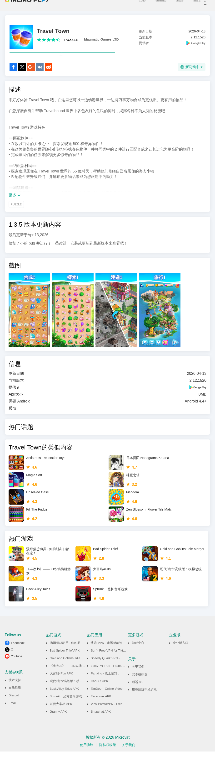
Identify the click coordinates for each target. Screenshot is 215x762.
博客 (135, 5)
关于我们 (138, 677)
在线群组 (15, 698)
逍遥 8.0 (137, 692)
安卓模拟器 (139, 685)
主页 (190, 5)
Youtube (16, 666)
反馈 (12, 419)
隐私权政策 (107, 755)
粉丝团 (155, 5)
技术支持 (15, 690)
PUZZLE (71, 40)
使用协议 (86, 755)
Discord (14, 706)
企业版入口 (180, 653)
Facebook (18, 653)
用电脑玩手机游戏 (144, 700)
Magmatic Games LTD (101, 39)
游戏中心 (138, 653)
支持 (173, 5)
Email (12, 713)
